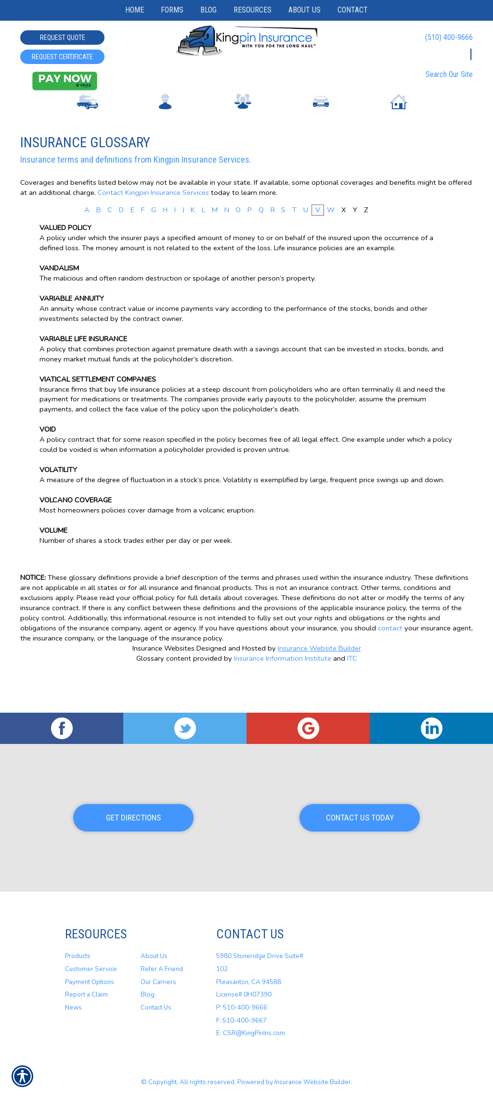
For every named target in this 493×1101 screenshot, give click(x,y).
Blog (148, 995)
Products (78, 956)
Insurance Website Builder (319, 686)
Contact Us (156, 1008)
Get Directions (133, 818)
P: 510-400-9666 (241, 1008)
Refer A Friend (162, 969)
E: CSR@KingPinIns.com (250, 1033)
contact (390, 665)
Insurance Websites (163, 686)
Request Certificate (62, 57)
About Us (154, 956)
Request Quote (62, 37)
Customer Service (91, 969)
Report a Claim (86, 995)
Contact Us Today (360, 818)
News (73, 1008)
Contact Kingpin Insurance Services (153, 229)
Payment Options (89, 982)
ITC (352, 696)
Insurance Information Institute (282, 696)
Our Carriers (158, 982)
